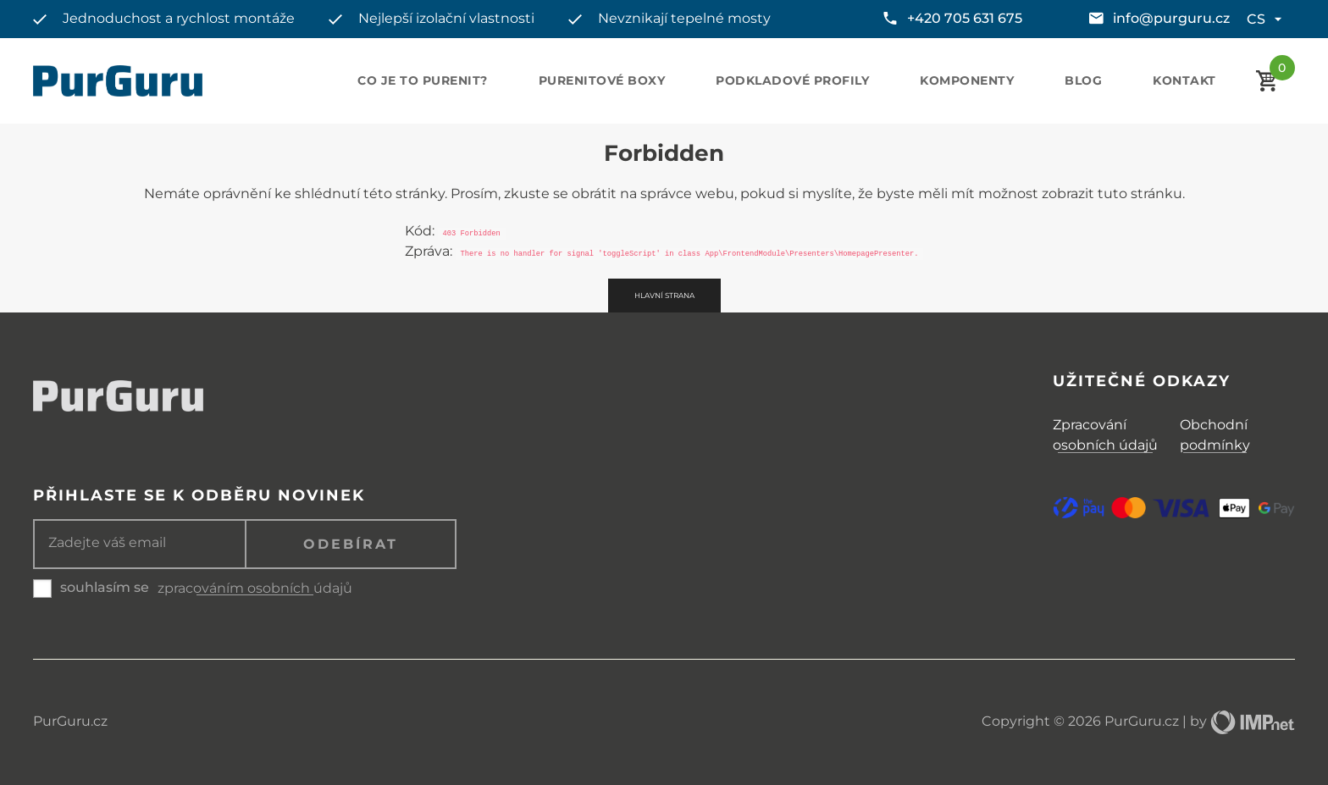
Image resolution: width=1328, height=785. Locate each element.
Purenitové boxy (602, 80)
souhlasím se (104, 587)
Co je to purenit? (422, 80)
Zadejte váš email (107, 543)
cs (1266, 19)
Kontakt (1184, 80)
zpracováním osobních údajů (255, 588)
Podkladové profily (792, 80)
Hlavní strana (664, 295)
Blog (1083, 80)
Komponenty (967, 80)
